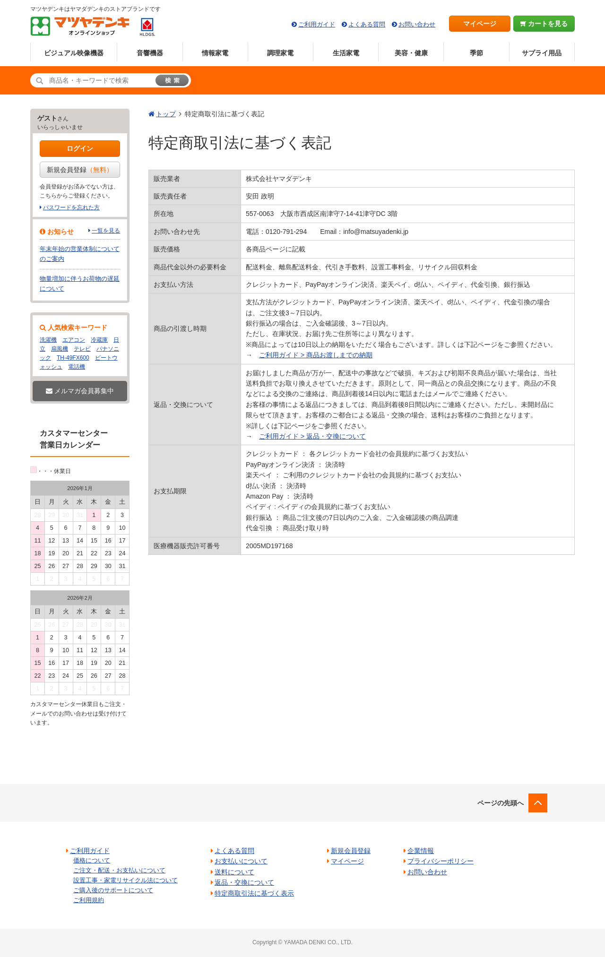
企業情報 (420, 850)
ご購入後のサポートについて (113, 890)
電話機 (76, 366)
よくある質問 (366, 24)
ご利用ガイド (316, 24)
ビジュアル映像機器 (74, 53)
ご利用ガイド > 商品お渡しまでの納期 (315, 355)
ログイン (80, 148)
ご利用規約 (88, 900)
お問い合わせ (416, 24)
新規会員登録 (80, 169)
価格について (91, 860)
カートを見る (544, 23)
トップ (166, 114)
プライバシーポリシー (440, 861)
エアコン (73, 339)
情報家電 (215, 53)
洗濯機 (48, 339)
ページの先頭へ (500, 803)
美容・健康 (411, 53)
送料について (234, 872)
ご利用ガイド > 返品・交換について (312, 436)
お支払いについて (241, 861)
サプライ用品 (542, 53)
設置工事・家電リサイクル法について (125, 880)
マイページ (479, 23)
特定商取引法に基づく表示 (254, 893)
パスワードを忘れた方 (71, 207)
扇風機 (59, 348)
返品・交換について (244, 882)
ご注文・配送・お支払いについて (119, 870)
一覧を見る (106, 230)
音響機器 (150, 53)
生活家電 (346, 53)
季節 (476, 53)
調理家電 (280, 53)
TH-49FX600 (73, 357)
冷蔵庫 (99, 339)
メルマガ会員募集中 (80, 391)
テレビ (82, 348)
